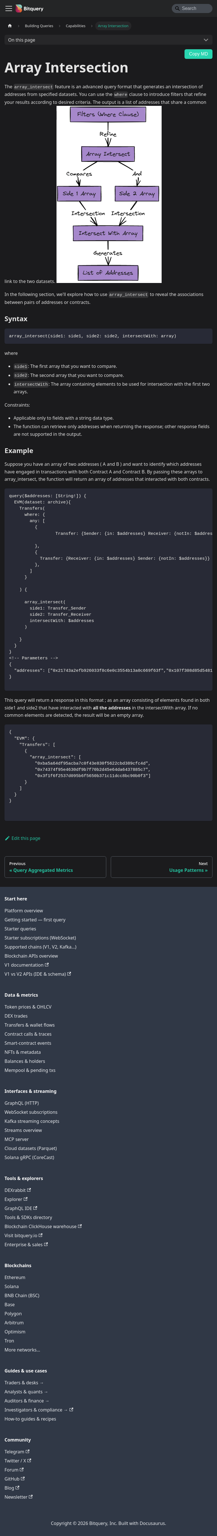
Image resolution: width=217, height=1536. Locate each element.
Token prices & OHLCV (28, 1007)
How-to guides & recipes (30, 1419)
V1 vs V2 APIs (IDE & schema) (38, 974)
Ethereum (15, 1277)
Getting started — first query (35, 920)
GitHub (15, 1479)
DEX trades (16, 1016)
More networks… (22, 1350)
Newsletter (19, 1497)
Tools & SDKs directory (28, 1217)
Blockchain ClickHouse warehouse (43, 1226)
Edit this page (22, 838)
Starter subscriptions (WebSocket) (40, 938)
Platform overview (24, 911)
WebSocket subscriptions (31, 1112)
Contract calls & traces (28, 1034)
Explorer (16, 1199)
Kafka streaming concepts (32, 1121)
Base (10, 1304)
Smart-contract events (28, 1043)
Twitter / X (18, 1461)
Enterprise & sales (26, 1244)
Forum (14, 1470)
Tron (9, 1341)
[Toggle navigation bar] (9, 8)
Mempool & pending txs (30, 1070)
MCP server (17, 1139)
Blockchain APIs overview (31, 956)
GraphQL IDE (21, 1208)
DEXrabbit (18, 1190)
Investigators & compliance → (39, 1410)
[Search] (192, 8)
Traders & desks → (24, 1383)
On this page (21, 40)
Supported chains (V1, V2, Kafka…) (40, 947)
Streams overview (23, 1130)
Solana (12, 1286)
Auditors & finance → (27, 1401)
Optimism (15, 1332)
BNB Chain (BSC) (22, 1295)
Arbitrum (14, 1323)
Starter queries (20, 929)
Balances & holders (25, 1061)
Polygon (13, 1313)
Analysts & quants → (26, 1392)
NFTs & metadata (23, 1052)
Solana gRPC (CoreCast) (29, 1157)
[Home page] (10, 26)
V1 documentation (27, 965)
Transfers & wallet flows (30, 1025)
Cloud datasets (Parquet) (31, 1148)
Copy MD (198, 54)
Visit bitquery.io (23, 1235)
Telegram (17, 1452)
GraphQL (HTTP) (22, 1103)
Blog (12, 1488)
